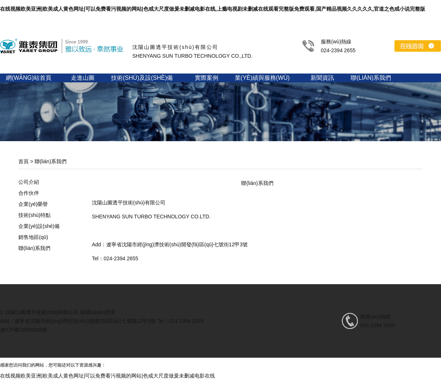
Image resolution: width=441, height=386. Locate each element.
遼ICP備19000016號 (23, 330)
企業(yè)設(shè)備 (39, 226)
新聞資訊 (322, 78)
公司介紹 (28, 182)
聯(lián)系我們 (371, 78)
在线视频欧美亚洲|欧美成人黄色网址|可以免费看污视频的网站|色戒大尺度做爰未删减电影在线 (107, 376)
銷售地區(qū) (33, 237)
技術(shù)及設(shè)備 (142, 78)
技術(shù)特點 (34, 215)
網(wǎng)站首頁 (28, 78)
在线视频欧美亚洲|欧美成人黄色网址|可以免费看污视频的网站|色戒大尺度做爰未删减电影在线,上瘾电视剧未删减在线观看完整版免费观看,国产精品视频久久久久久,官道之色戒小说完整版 (212, 9)
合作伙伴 (28, 193)
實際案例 (206, 78)
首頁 (23, 161)
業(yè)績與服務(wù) (262, 78)
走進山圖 (82, 78)
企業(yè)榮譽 (33, 204)
